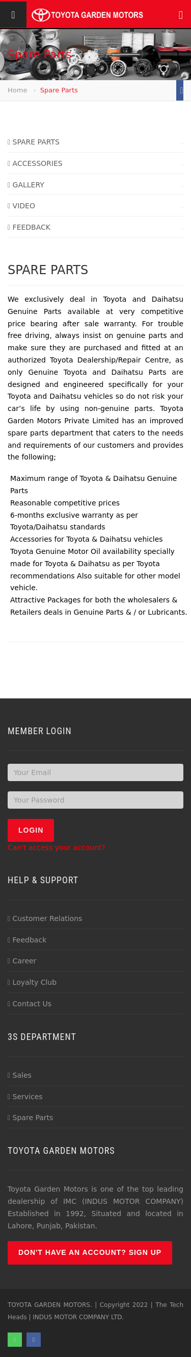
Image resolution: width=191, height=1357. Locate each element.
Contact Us (29, 1004)
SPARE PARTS (34, 142)
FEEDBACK (29, 227)
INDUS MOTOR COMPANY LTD (77, 1317)
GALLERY (26, 185)
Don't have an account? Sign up (89, 1252)
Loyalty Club (32, 982)
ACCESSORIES (35, 163)
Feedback (27, 940)
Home (17, 90)
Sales (20, 1075)
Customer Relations (45, 918)
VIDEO (21, 206)
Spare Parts (30, 1117)
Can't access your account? (56, 847)
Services (25, 1097)
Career (22, 961)
